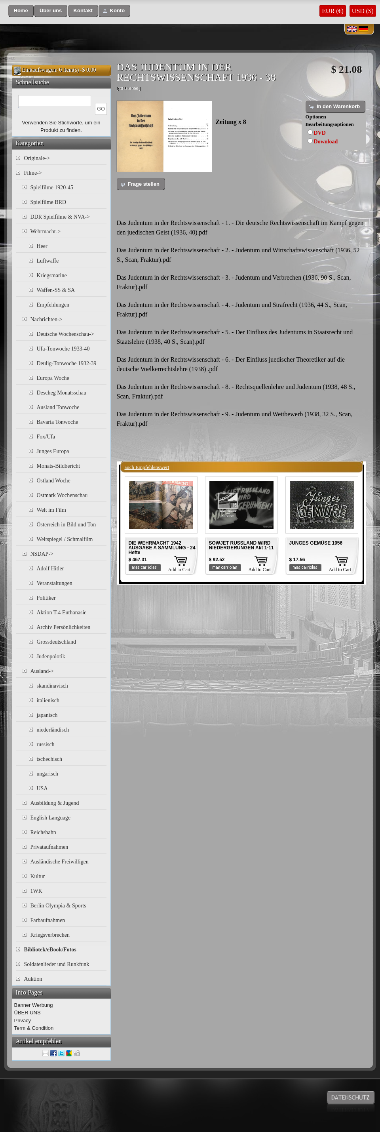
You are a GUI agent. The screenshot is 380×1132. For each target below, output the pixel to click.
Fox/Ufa (46, 437)
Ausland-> (42, 671)
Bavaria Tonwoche (57, 422)
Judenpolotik (51, 656)
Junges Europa (53, 451)
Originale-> (37, 158)
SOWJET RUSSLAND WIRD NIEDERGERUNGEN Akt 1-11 (241, 545)
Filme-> (33, 173)
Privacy (22, 1020)
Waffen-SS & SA (56, 290)
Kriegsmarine (52, 275)
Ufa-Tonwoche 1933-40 (63, 349)
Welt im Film (51, 510)
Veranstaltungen (54, 583)
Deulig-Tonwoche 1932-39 (67, 363)
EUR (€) (333, 11)
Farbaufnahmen (47, 920)
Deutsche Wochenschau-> (65, 334)
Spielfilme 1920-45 (52, 188)
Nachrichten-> (46, 319)
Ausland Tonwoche (58, 407)
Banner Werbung (33, 1005)
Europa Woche (53, 378)
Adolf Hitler (50, 569)
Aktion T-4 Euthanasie (62, 613)
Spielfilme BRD (48, 202)
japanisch (47, 715)
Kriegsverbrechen (50, 935)
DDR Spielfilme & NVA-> (60, 217)
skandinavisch (52, 686)
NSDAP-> (41, 554)
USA (42, 788)
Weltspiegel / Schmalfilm (65, 539)
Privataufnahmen (49, 847)
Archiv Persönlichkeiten (64, 627)
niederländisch (53, 730)
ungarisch (47, 774)
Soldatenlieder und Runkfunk (56, 964)
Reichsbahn (43, 832)
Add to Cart (179, 569)
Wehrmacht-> (45, 231)
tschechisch (50, 759)
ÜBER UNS (27, 1013)
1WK (36, 891)
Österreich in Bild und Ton (66, 525)
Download (326, 142)
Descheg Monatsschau (62, 393)
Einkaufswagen (39, 70)
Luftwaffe (48, 261)
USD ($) (363, 11)
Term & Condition (34, 1028)
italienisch (48, 700)
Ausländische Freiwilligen (59, 862)
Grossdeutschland (56, 642)
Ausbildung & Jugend (54, 803)
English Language (50, 818)
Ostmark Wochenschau (62, 495)
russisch (46, 744)
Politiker (46, 598)
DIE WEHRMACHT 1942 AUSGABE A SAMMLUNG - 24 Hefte (162, 547)
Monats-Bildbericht (58, 466)
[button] (21, 11)
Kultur (37, 876)
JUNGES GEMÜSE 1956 (316, 543)
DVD (320, 133)
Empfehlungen (53, 305)
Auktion (33, 979)
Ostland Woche (53, 481)
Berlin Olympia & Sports (58, 906)
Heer (42, 246)
